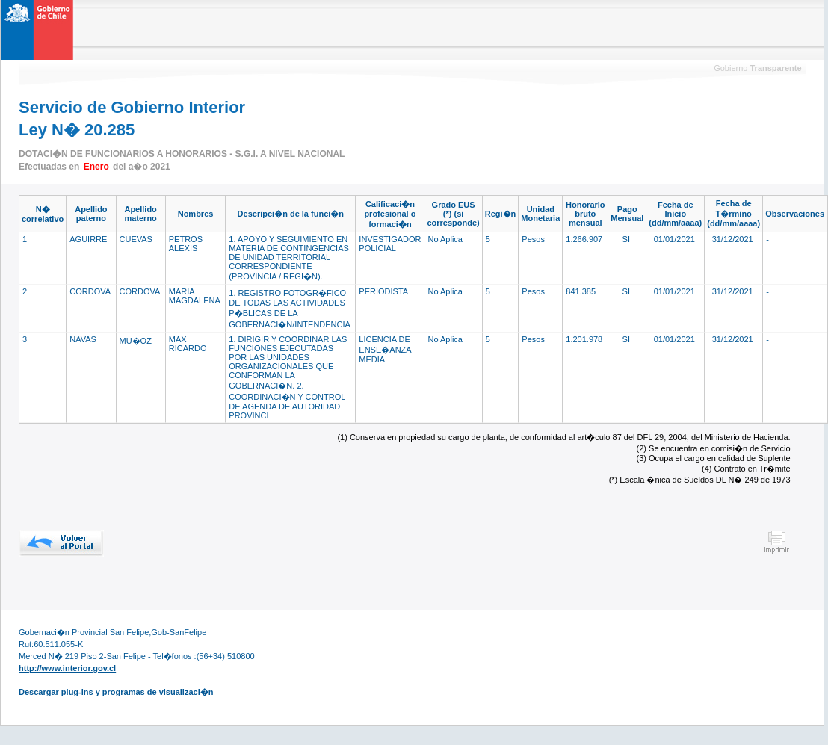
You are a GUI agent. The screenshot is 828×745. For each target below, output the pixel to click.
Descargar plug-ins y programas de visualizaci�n (116, 691)
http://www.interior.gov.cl (67, 668)
